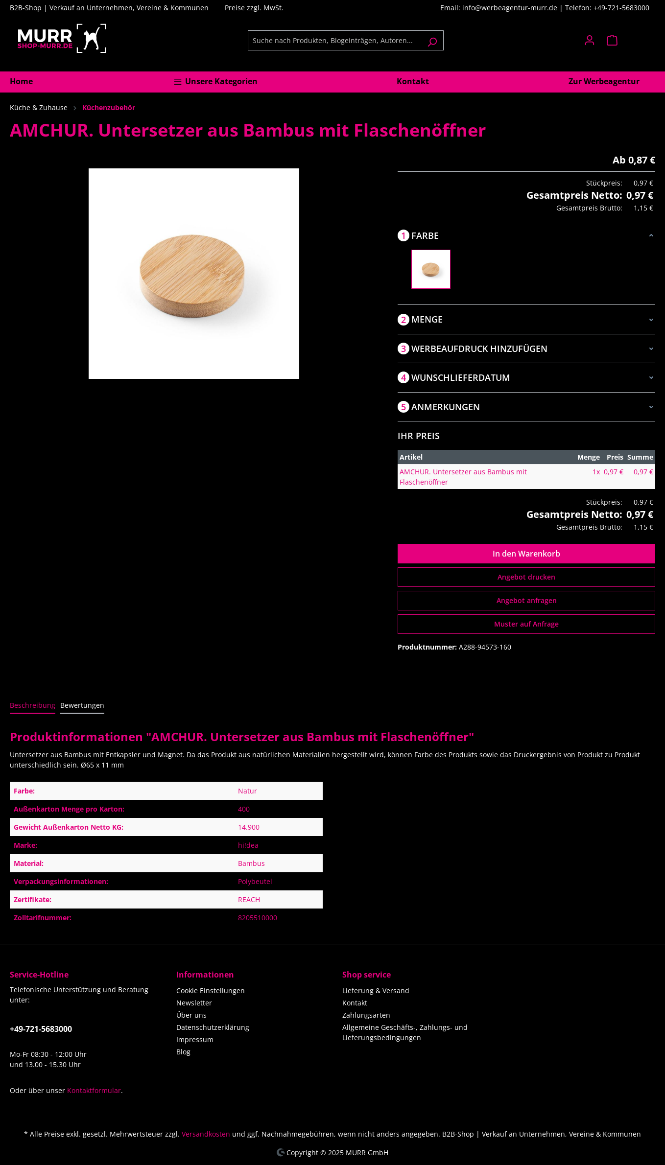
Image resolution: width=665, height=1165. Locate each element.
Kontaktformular (94, 1090)
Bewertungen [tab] (82, 705)
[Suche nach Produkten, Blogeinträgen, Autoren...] (334, 40)
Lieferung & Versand (375, 990)
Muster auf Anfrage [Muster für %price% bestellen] (526, 624)
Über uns (191, 1015)
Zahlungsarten (366, 1015)
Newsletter (194, 1002)
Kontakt (354, 1002)
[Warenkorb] (628, 40)
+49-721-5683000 (41, 1029)
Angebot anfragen (527, 600)
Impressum (195, 1039)
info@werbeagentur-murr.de (510, 7)
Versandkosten (206, 1134)
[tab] (32, 706)
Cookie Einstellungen (210, 990)
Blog (183, 1051)
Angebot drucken (526, 577)
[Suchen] (432, 40)
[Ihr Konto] (589, 40)
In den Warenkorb (526, 553)
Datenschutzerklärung (212, 1027)
